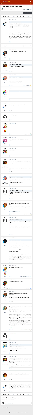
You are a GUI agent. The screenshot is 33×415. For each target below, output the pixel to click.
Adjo (5, 19)
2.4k (5, 287)
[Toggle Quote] (10, 64)
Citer (12, 41)
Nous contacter (22, 412)
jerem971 (24, 85)
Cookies (26, 412)
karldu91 (24, 276)
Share (23, 9)
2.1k (5, 82)
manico (5, 237)
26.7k (5, 110)
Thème (10, 412)
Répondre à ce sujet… (9, 403)
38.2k (5, 276)
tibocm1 (4, 123)
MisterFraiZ (5, 342)
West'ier (6, 8)
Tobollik (4, 356)
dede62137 (19, 64)
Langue (6, 412)
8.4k (5, 182)
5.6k (5, 96)
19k (5, 312)
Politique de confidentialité (16, 412)
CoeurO (4, 88)
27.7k (5, 245)
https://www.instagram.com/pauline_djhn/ (15, 82)
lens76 (5, 291)
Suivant (23, 16)
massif (5, 74)
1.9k (5, 57)
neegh (5, 62)
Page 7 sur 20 (29, 16)
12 (20, 16)
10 (17, 16)
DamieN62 (5, 148)
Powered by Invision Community (16, 413)
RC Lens (11, 9)
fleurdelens (5, 137)
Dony (5, 49)
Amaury (4, 201)
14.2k (5, 209)
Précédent (4, 16)
